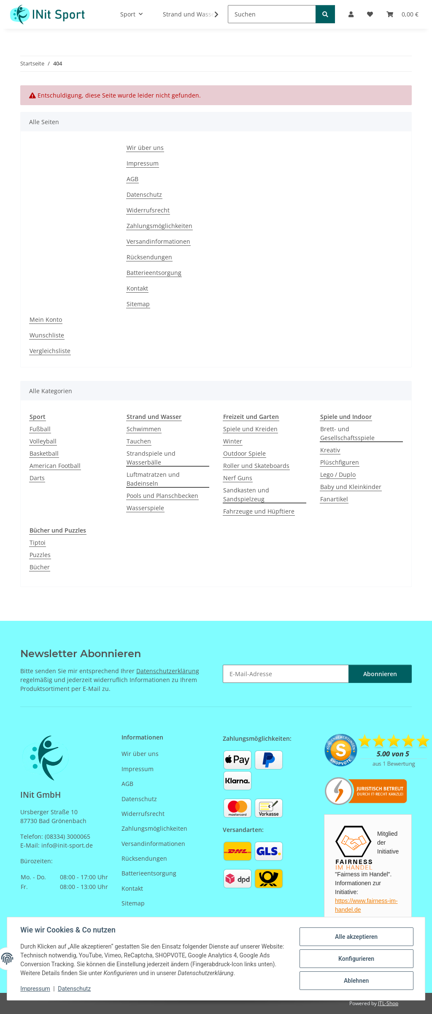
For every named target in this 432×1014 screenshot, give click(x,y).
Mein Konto (46, 319)
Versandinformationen (158, 241)
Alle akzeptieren (356, 936)
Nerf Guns (237, 478)
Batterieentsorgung (154, 273)
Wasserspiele (145, 508)
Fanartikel (334, 499)
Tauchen (139, 441)
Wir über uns (145, 148)
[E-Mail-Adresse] (286, 674)
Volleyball (43, 441)
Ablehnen (355, 980)
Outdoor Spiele (244, 453)
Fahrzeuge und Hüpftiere (258, 511)
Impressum (35, 988)
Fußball (40, 429)
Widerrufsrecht (148, 210)
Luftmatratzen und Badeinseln (153, 478)
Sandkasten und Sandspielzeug (246, 494)
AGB (132, 179)
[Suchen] (272, 14)
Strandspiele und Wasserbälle (151, 457)
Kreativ (330, 450)
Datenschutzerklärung (167, 671)
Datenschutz (74, 988)
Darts (37, 478)
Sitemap (138, 304)
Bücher (40, 567)
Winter (232, 441)
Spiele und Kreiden (250, 429)
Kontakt (137, 288)
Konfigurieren (356, 958)
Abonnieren (380, 674)
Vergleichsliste (50, 351)
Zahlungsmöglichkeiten (159, 226)
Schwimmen (144, 429)
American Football (55, 466)
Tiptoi (38, 542)
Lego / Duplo (338, 474)
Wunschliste (47, 335)
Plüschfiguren (339, 462)
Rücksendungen (149, 257)
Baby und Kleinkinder (350, 487)
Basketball (44, 453)
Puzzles (40, 555)
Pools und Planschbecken (162, 496)
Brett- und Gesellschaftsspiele (347, 433)
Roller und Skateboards (256, 466)
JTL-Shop (388, 1003)
